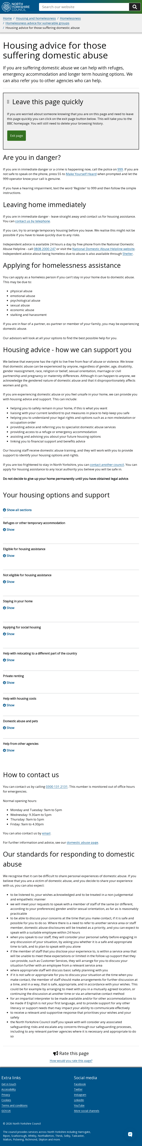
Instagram (80, 1094)
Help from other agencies (20, 744)
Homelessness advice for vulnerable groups (37, 23)
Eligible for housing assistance (24, 549)
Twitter (78, 1089)
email (46, 833)
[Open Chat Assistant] (130, 1134)
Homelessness (70, 18)
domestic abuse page (82, 842)
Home (7, 18)
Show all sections (19, 510)
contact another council (107, 464)
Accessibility (8, 1089)
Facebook (80, 1084)
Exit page (16, 136)
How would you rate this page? (71, 1061)
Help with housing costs (19, 699)
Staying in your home (18, 601)
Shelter (128, 253)
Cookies (6, 1100)
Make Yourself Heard (81, 174)
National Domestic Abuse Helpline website (103, 249)
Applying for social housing (22, 627)
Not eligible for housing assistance (27, 575)
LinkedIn (79, 1100)
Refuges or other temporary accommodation (34, 523)
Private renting (13, 676)
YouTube (79, 1105)
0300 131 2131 (57, 786)
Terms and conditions (14, 1105)
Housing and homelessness (36, 18)
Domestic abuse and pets (20, 721)
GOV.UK (6, 1111)
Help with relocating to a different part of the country (40, 653)
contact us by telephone (32, 221)
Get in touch (8, 1084)
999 (120, 169)
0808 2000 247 (45, 249)
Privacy (5, 1094)
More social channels (86, 1111)
